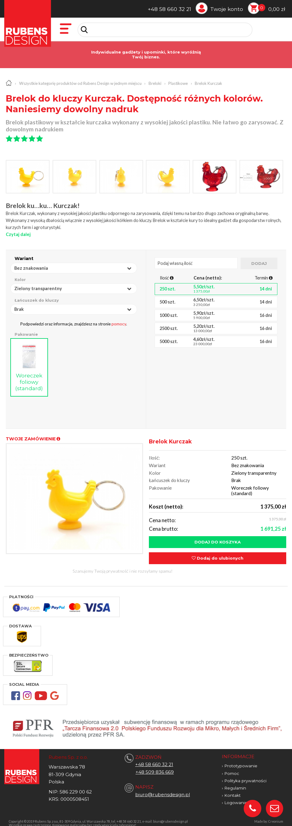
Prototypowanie (240, 760)
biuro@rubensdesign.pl (162, 790)
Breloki (155, 83)
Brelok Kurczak (208, 83)
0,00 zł (276, 9)
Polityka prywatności (245, 775)
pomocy (119, 323)
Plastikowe (178, 83)
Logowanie (235, 797)
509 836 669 (160, 767)
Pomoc (231, 768)
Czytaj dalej (18, 234)
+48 (141, 767)
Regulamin (235, 783)
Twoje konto (226, 9)
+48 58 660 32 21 (169, 9)
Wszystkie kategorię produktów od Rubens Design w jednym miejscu (80, 83)
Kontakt (232, 790)
